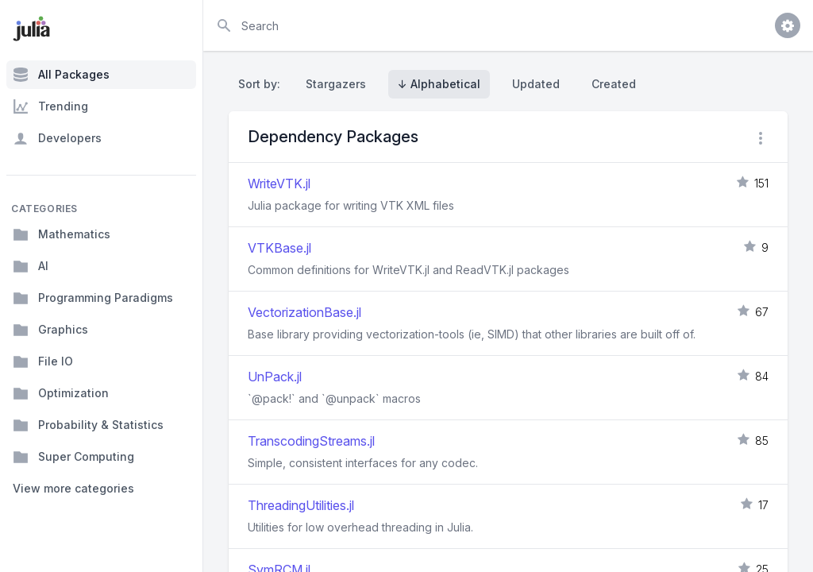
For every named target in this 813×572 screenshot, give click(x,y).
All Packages (61, 75)
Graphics (50, 330)
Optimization (61, 393)
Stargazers (336, 84)
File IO (43, 361)
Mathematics (61, 234)
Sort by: (262, 84)
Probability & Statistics (88, 425)
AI (30, 266)
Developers (57, 138)
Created (613, 84)
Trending (50, 106)
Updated (536, 84)
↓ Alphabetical (439, 84)
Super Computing (73, 457)
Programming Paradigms (93, 298)
